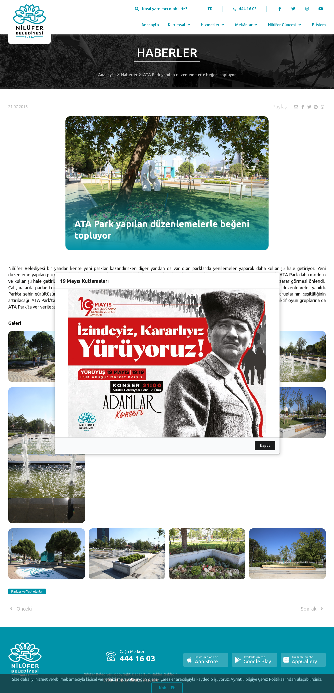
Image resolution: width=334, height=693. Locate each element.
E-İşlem (319, 24)
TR (210, 8)
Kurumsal (179, 24)
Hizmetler (213, 24)
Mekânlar (246, 24)
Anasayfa (150, 24)
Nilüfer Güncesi (285, 24)
